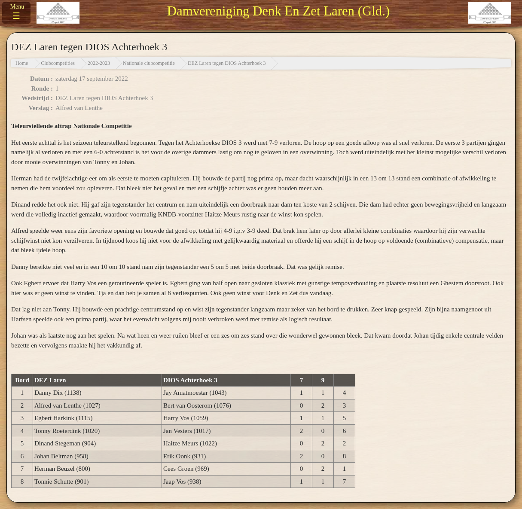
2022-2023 (99, 63)
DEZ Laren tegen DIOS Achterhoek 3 (227, 63)
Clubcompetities (58, 63)
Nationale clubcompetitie (149, 63)
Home (21, 63)
